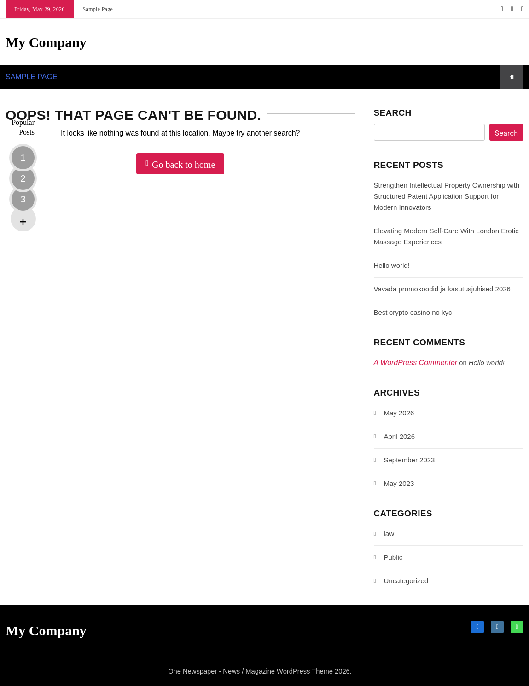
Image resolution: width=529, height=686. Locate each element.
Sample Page (98, 9)
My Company (46, 42)
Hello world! (392, 265)
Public (393, 557)
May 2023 (399, 483)
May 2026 (399, 413)
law (389, 534)
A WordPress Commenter (416, 363)
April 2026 (399, 436)
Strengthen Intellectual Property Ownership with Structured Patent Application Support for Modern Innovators (447, 196)
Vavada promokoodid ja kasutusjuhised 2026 (442, 289)
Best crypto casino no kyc (413, 312)
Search (393, 113)
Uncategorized (406, 581)
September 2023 (409, 460)
